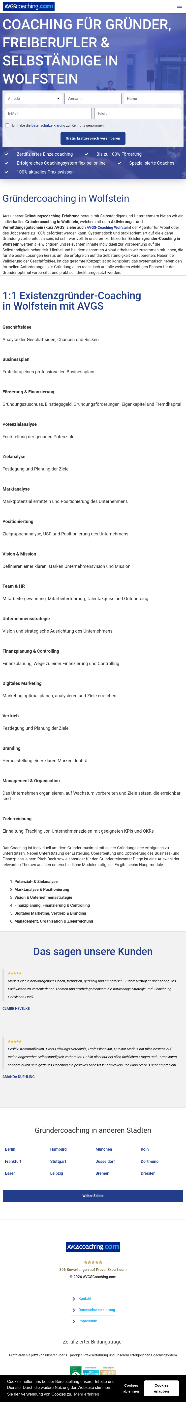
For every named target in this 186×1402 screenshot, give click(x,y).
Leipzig (56, 1174)
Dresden (148, 1174)
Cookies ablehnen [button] (131, 1388)
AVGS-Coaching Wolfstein (110, 228)
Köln (145, 1150)
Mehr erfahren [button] (86, 1394)
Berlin (10, 1150)
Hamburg (58, 1150)
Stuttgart (58, 1162)
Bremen (102, 1174)
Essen (10, 1174)
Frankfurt (13, 1162)
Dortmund (150, 1162)
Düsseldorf (105, 1162)
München (103, 1150)
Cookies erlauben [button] (161, 1388)
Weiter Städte (92, 1197)
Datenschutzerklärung (48, 127)
